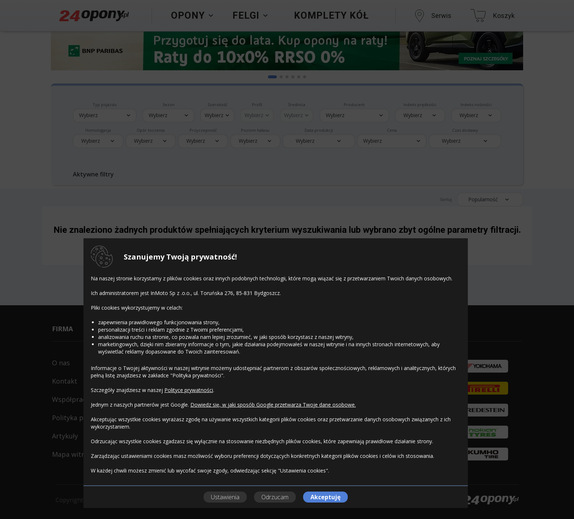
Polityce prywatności (188, 390)
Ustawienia (225, 497)
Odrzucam (274, 497)
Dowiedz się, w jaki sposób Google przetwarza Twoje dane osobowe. (273, 404)
